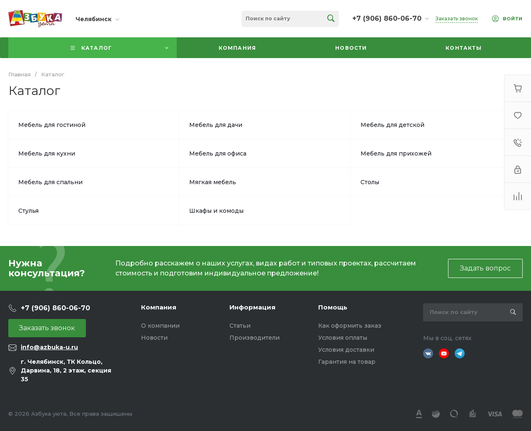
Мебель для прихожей (395, 153)
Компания (158, 307)
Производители (254, 337)
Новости (154, 337)
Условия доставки (346, 349)
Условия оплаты (342, 337)
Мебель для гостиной (51, 125)
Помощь (332, 307)
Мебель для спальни (50, 182)
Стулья (28, 210)
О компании (160, 325)
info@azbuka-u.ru (49, 347)
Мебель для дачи (215, 125)
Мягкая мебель (212, 182)
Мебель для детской (392, 125)
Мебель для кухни (46, 153)
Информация (252, 307)
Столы (369, 182)
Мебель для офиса (217, 153)
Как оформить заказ (349, 325)
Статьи (240, 325)
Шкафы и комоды (216, 210)
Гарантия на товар (346, 361)
